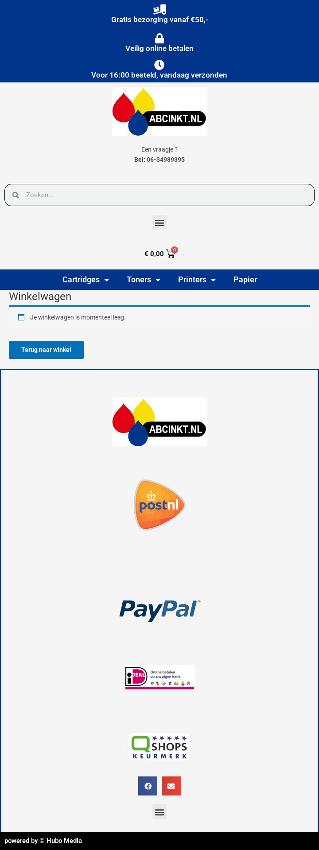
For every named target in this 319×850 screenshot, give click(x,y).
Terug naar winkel (46, 349)
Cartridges (85, 279)
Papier (245, 279)
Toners (143, 279)
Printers (197, 279)
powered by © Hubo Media (43, 841)
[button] (159, 222)
